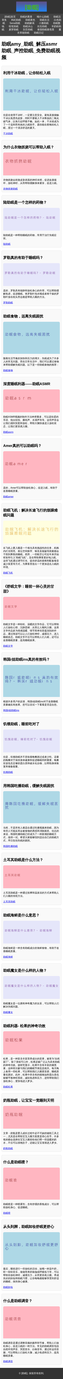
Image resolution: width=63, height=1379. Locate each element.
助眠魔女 (8, 1012)
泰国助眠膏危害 (45, 29)
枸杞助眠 (16, 20)
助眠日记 (39, 32)
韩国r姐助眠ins (11, 710)
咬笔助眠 (13, 26)
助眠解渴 (29, 23)
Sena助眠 (15, 23)
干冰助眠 (8, 133)
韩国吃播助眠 (10, 846)
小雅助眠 (44, 23)
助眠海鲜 (8, 957)
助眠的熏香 (26, 16)
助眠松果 (8, 1086)
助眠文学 (8, 646)
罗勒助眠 (8, 302)
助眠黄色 (30, 20)
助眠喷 (6, 1213)
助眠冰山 (28, 26)
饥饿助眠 (8, 772)
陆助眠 (6, 244)
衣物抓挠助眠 (10, 188)
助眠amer (8, 496)
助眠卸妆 (8, 1287)
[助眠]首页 (10, 16)
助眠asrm (8, 432)
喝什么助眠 (43, 16)
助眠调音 (8, 1361)
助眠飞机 (8, 573)
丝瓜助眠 (42, 26)
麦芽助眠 (13, 29)
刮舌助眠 (28, 29)
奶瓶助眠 (8, 1148)
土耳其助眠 (9, 901)
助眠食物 (8, 370)
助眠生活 (44, 20)
